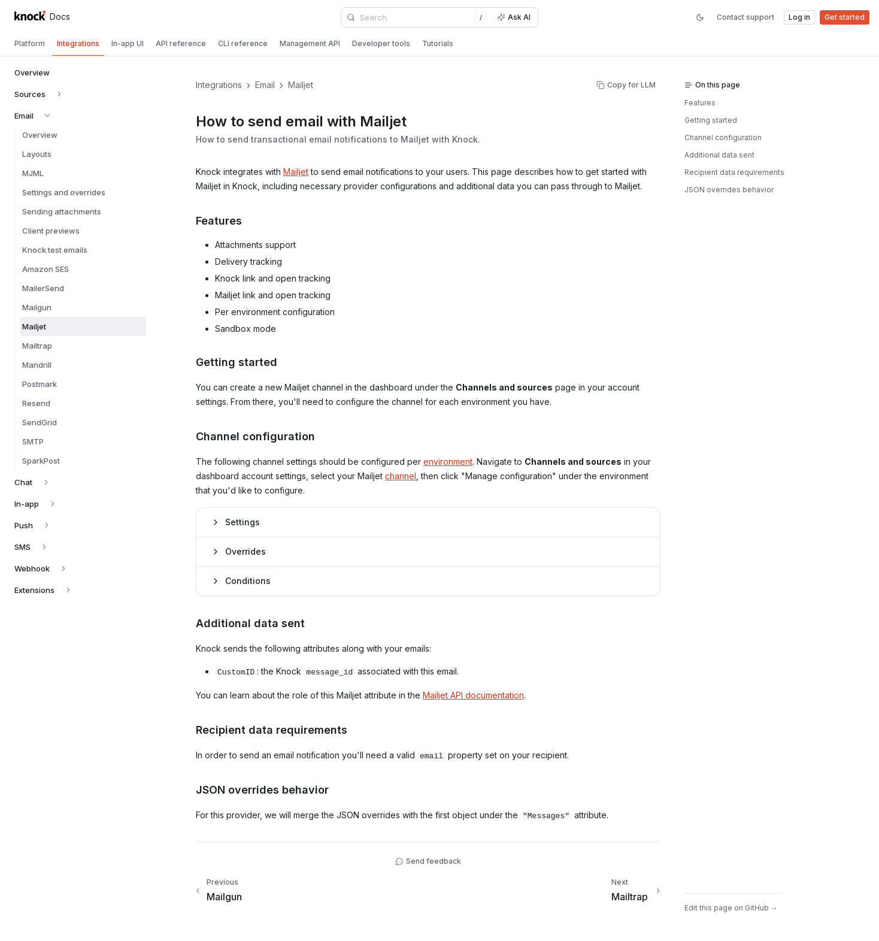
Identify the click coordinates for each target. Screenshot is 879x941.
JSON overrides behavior (729, 189)
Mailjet (295, 172)
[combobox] (417, 17)
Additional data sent (719, 154)
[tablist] (439, 45)
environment (447, 461)
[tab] (30, 43)
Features (700, 102)
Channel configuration (723, 137)
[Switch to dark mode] (700, 17)
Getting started (710, 120)
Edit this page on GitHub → (731, 907)
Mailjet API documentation (473, 695)
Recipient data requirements (734, 172)
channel (400, 476)
